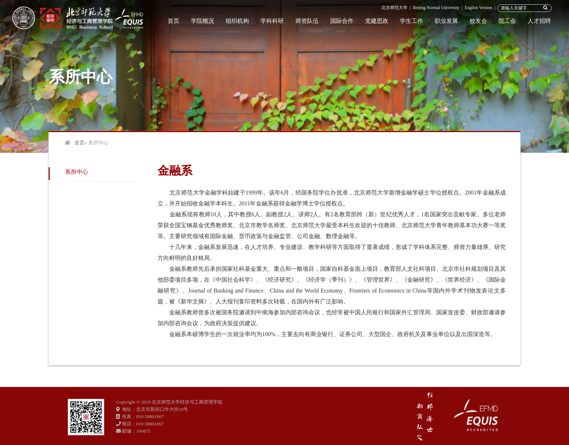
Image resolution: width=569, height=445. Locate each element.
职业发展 (446, 21)
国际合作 (341, 21)
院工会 (507, 21)
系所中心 (76, 172)
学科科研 (272, 21)
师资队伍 (307, 21)
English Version (478, 7)
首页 (173, 21)
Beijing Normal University (436, 7)
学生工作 (411, 21)
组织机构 (237, 21)
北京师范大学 (394, 7)
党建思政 (376, 21)
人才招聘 (539, 21)
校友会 (478, 21)
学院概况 (202, 21)
